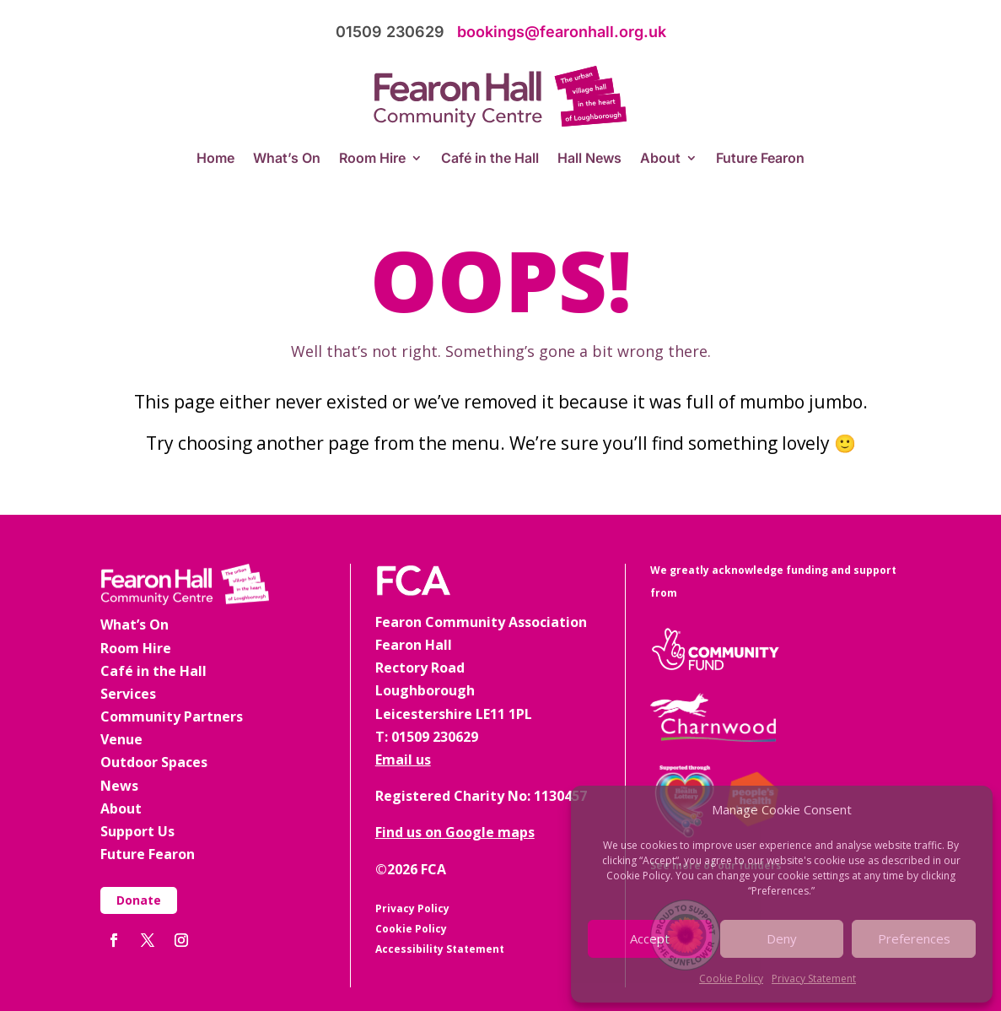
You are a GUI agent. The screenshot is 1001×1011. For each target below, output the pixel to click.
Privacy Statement (814, 978)
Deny (782, 938)
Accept (650, 938)
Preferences (914, 938)
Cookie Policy (731, 978)
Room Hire (372, 159)
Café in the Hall (490, 159)
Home (215, 159)
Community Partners (171, 716)
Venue (121, 739)
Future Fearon (760, 159)
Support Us (137, 831)
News (119, 785)
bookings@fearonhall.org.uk (561, 32)
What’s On (286, 159)
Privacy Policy (412, 908)
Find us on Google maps (455, 832)
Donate (138, 900)
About (660, 159)
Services (128, 693)
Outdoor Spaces (153, 762)
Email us (403, 759)
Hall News (589, 159)
